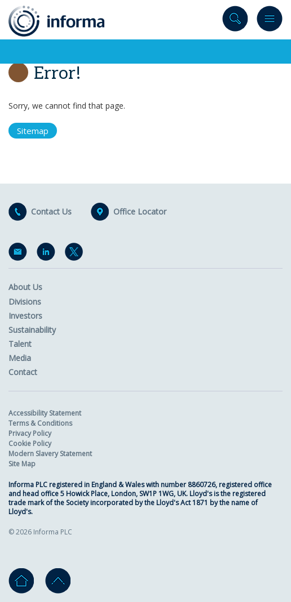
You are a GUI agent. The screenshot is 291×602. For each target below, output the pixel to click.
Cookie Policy (29, 443)
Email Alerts (19, 254)
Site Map (22, 464)
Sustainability (32, 329)
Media (19, 358)
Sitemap (32, 130)
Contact (22, 372)
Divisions (24, 301)
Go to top (57, 581)
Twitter (76, 254)
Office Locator (139, 212)
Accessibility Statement (44, 413)
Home (21, 581)
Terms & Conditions (40, 423)
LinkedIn (48, 254)
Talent (20, 343)
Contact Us (51, 212)
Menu (270, 21)
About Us (25, 287)
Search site (235, 21)
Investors (25, 315)
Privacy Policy (29, 433)
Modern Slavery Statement (50, 453)
